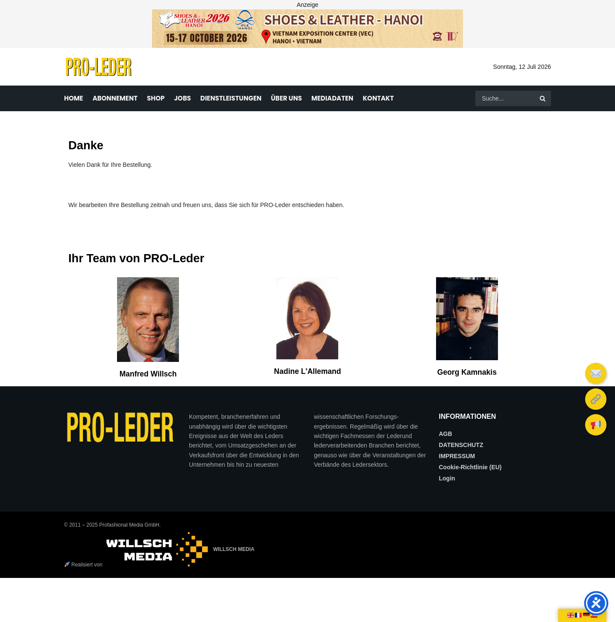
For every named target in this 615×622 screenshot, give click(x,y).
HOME (73, 98)
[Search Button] (543, 98)
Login (447, 478)
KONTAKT (378, 98)
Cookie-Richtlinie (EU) (470, 467)
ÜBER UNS (286, 98)
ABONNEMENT (115, 98)
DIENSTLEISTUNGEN (230, 98)
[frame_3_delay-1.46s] (307, 28)
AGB (445, 433)
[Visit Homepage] (98, 66)
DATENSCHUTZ (461, 444)
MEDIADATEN (332, 98)
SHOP (155, 98)
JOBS (182, 98)
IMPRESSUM (457, 456)
